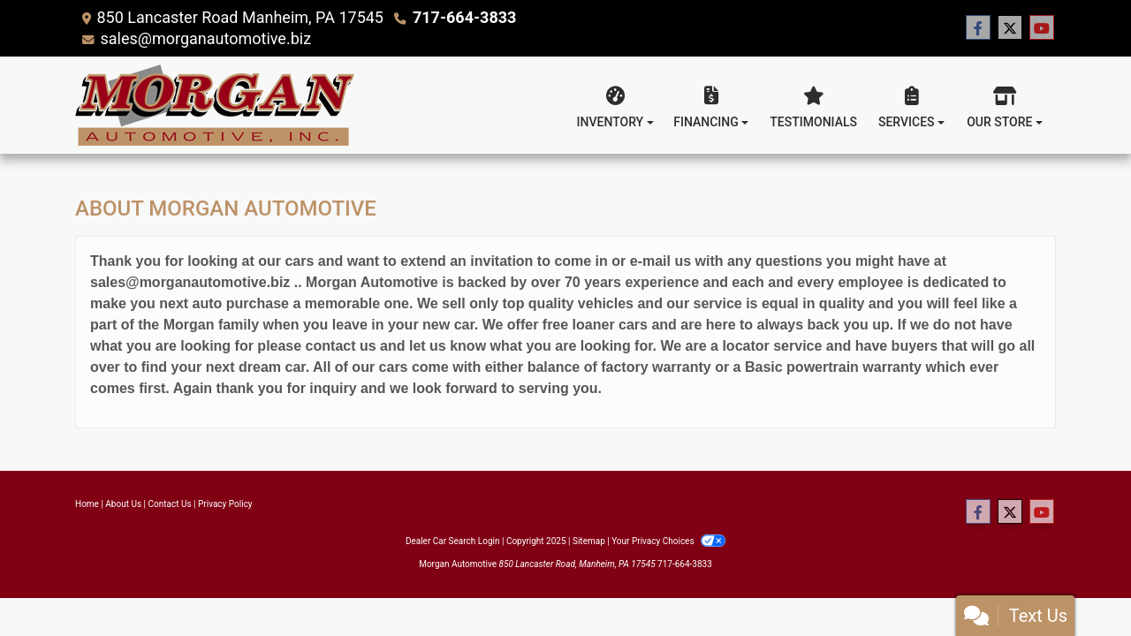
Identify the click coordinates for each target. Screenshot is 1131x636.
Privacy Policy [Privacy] (225, 504)
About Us (123, 504)
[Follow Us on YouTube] (1041, 28)
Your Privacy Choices (668, 541)
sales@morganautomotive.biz (205, 38)
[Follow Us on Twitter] (1010, 28)
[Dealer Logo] (214, 105)
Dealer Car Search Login (453, 541)
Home (87, 504)
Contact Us (170, 504)
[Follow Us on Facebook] (978, 28)
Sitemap (589, 541)
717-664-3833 (464, 17)
